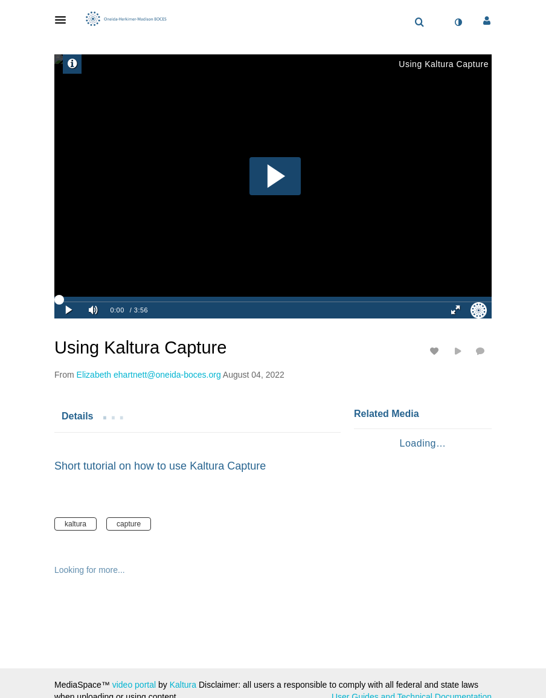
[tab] (77, 415)
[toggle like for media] (436, 350)
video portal (134, 685)
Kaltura (183, 685)
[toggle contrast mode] (458, 22)
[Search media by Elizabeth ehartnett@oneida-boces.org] (149, 375)
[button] (64, 19)
